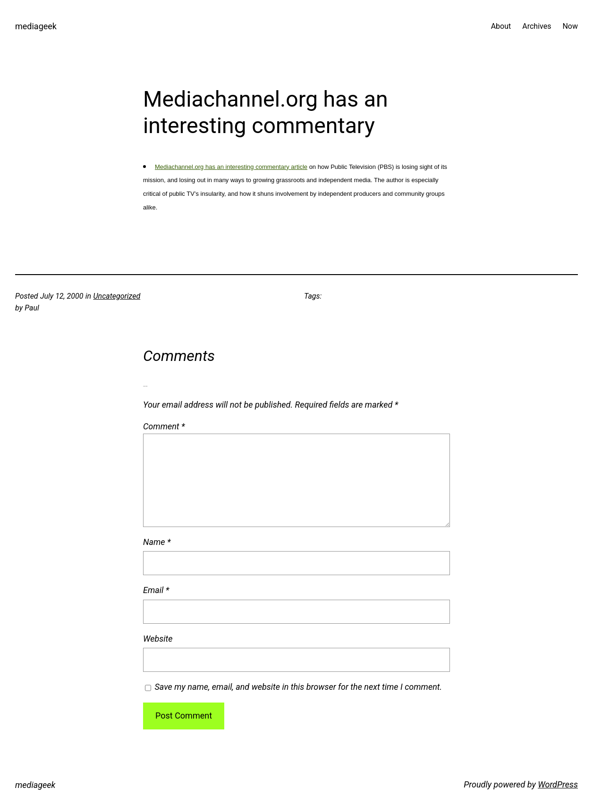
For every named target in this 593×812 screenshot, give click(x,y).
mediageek (36, 26)
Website (158, 639)
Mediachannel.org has (186, 166)
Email (156, 590)
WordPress (558, 784)
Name (156, 542)
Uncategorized (117, 296)
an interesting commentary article (262, 166)
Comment (164, 426)
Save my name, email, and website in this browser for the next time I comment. (298, 687)
